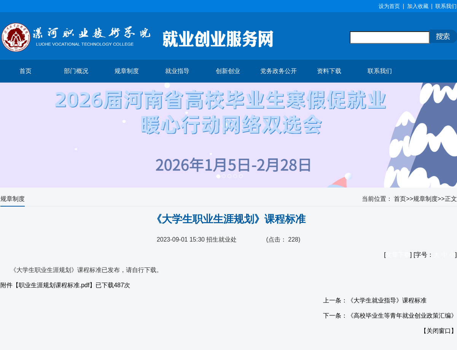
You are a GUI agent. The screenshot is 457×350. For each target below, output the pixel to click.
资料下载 (329, 71)
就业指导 (177, 71)
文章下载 (398, 254)
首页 (25, 71)
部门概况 (76, 71)
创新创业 (228, 71)
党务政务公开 (278, 71)
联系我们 (380, 71)
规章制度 (127, 71)
